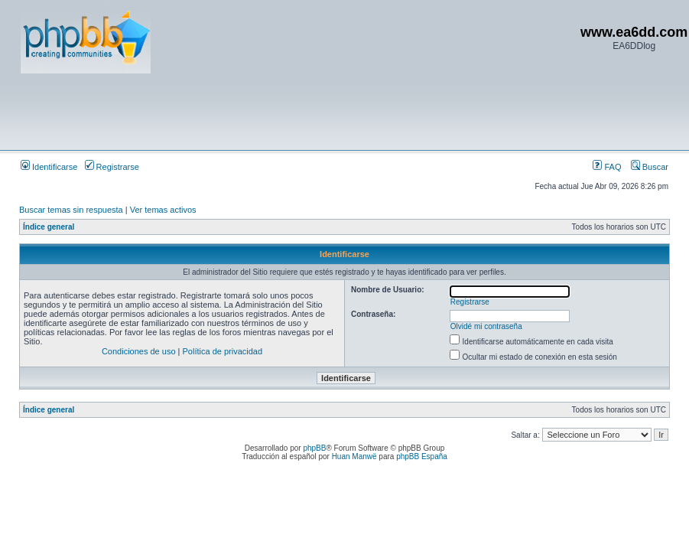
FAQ (607, 166)
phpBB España (421, 456)
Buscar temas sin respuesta (71, 209)
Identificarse (49, 166)
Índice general (48, 227)
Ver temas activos (163, 209)
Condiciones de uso (139, 351)
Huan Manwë (354, 456)
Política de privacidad (223, 351)
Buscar (649, 166)
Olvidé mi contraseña (486, 326)
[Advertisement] (299, 111)
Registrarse (112, 166)
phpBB (314, 448)
